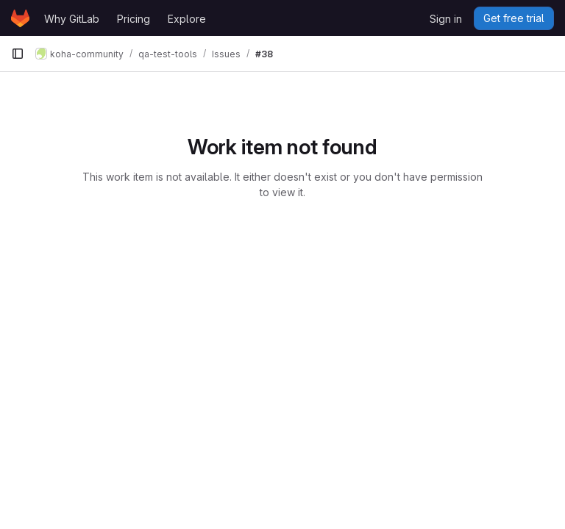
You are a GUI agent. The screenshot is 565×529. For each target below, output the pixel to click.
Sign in (446, 18)
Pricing (133, 18)
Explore (187, 18)
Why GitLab (71, 18)
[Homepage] (20, 18)
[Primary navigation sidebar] (17, 53)
